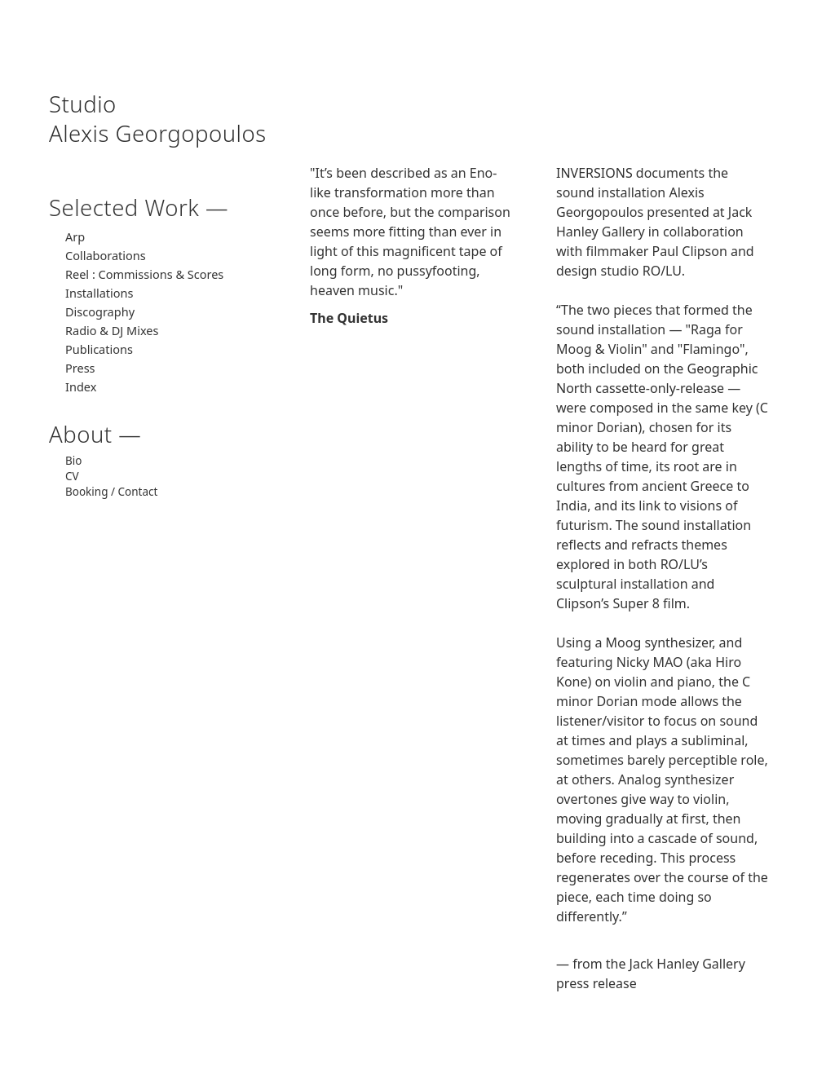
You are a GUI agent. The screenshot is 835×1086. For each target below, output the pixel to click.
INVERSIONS (594, 173)
